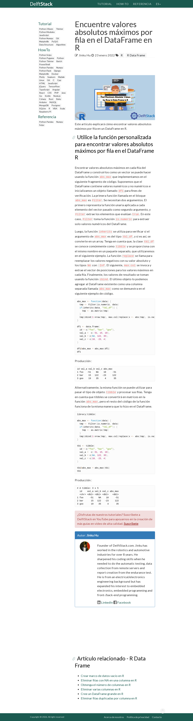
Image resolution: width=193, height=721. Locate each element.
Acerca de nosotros (114, 717)
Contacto (157, 717)
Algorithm (60, 44)
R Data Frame (136, 55)
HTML (42, 83)
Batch (59, 61)
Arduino (43, 102)
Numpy (59, 67)
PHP (56, 92)
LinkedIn (105, 602)
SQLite (42, 108)
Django (57, 70)
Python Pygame (46, 58)
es (158, 3)
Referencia (142, 3)
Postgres (56, 105)
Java (63, 92)
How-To (122, 3)
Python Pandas (46, 67)
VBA (55, 108)
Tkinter (59, 29)
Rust (51, 99)
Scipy (41, 125)
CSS (50, 92)
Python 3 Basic (46, 29)
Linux (41, 80)
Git (57, 38)
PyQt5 (55, 41)
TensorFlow (54, 86)
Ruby (58, 99)
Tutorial (104, 3)
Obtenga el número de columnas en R (106, 685)
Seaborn (51, 77)
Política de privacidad (138, 717)
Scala (62, 108)
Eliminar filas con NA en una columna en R (109, 680)
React (42, 92)
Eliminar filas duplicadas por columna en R (109, 698)
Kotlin (48, 96)
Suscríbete (131, 523)
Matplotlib (44, 41)
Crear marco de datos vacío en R (102, 676)
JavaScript (44, 35)
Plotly (42, 77)
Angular (56, 89)
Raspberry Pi (45, 111)
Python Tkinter (46, 61)
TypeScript (44, 89)
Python (60, 58)
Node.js (57, 96)
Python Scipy (45, 55)
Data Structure (46, 44)
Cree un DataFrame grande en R (102, 694)
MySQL (53, 102)
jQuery (42, 86)
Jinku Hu (85, 55)
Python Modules (47, 32)
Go (40, 96)
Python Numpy (46, 38)
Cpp (59, 80)
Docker (55, 74)
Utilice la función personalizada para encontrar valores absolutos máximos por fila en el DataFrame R (114, 147)
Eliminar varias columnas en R (100, 689)
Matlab (61, 77)
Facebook (122, 602)
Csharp (42, 99)
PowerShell (44, 64)
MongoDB (44, 105)
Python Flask (45, 70)
